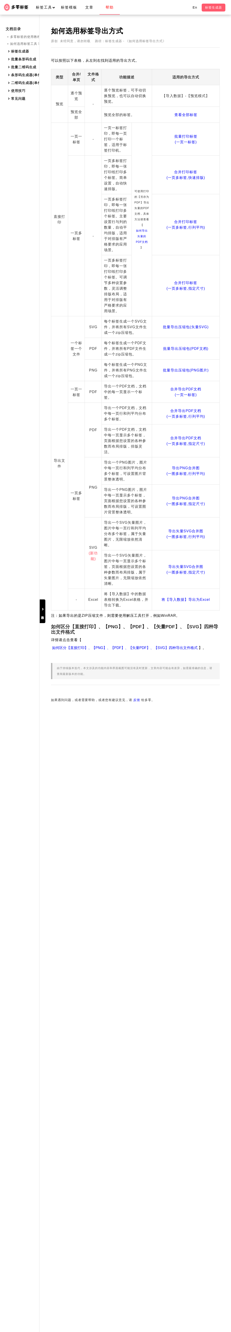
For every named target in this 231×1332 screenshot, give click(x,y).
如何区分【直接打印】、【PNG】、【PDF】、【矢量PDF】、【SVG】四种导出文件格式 (152, 1220)
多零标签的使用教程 (25, 37)
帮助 (110, 7)
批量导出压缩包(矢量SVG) (185, 718)
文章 (89, 7)
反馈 (171, 1284)
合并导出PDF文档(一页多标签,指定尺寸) (185, 905)
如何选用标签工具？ (25, 44)
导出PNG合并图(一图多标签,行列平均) (185, 952)
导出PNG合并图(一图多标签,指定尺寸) (185, 1005)
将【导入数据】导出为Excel (186, 1163)
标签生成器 (213, 7)
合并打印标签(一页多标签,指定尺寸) (185, 612)
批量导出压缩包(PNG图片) (186, 795)
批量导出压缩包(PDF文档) (185, 757)
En (195, 7)
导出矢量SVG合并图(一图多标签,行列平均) (185, 1060)
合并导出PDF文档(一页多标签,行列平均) (185, 864)
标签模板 (69, 7)
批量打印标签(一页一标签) (185, 201)
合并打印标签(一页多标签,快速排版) (185, 298)
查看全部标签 (185, 143)
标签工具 (47, 7)
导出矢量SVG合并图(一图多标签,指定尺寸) (185, 1115)
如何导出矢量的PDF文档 (143, 459)
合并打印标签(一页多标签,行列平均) (185, 438)
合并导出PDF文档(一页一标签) (185, 831)
